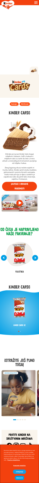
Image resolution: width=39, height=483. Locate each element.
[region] (19, 464)
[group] (19, 86)
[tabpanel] (19, 309)
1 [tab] (18, 331)
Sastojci (14, 104)
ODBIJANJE (19, 472)
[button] (19, 203)
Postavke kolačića (19, 465)
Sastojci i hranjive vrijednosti (19, 186)
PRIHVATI (19, 478)
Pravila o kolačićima (13, 460)
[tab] (34, 70)
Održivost (24, 104)
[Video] (19, 39)
